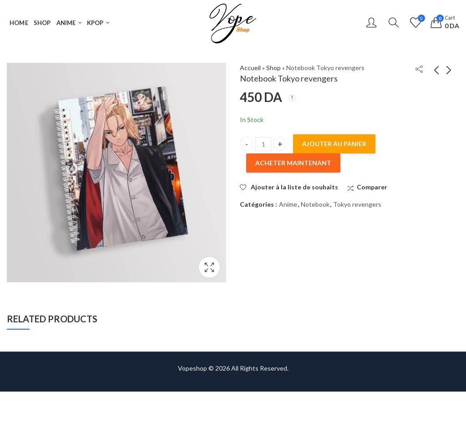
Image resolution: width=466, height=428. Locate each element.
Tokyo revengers (357, 204)
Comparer (372, 187)
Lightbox (209, 267)
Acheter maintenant (293, 163)
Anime (288, 204)
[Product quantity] (263, 144)
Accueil (250, 67)
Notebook (315, 204)
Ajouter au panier (334, 144)
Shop (273, 67)
